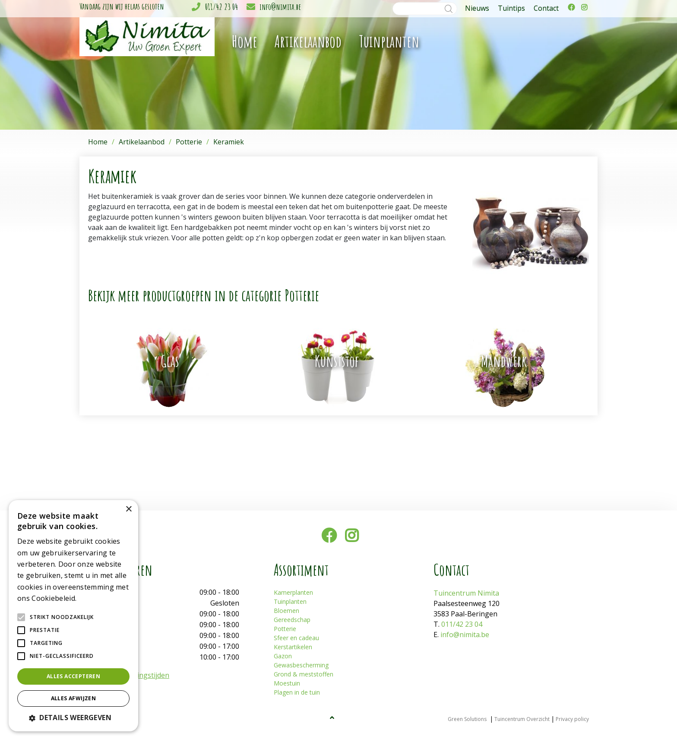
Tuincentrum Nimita (466, 593)
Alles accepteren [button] (73, 676)
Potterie (285, 629)
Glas (170, 361)
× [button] (128, 509)
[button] (73, 717)
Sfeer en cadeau (296, 638)
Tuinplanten (290, 601)
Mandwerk (504, 361)
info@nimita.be (280, 6)
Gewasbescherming (301, 665)
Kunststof (337, 361)
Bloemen (286, 610)
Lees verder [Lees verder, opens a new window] (93, 599)
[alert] (73, 615)
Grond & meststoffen (303, 674)
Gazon (283, 656)
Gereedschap (292, 620)
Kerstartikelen (293, 647)
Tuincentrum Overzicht (522, 719)
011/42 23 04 (221, 6)
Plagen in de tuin (297, 692)
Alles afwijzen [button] (73, 698)
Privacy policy (572, 719)
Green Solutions (467, 719)
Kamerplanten (293, 592)
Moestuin (287, 683)
